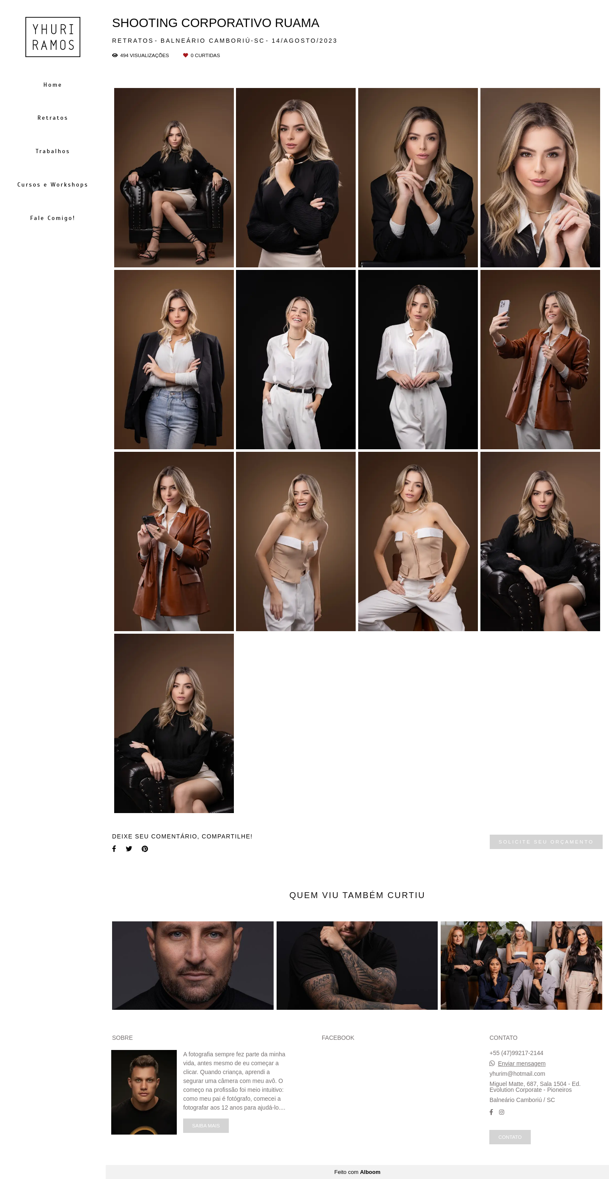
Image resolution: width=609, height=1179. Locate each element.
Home (53, 84)
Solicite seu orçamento (546, 841)
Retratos (52, 117)
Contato (509, 1137)
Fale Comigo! (53, 218)
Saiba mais (205, 1125)
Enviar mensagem (522, 1063)
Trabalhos (53, 151)
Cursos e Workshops (52, 184)
